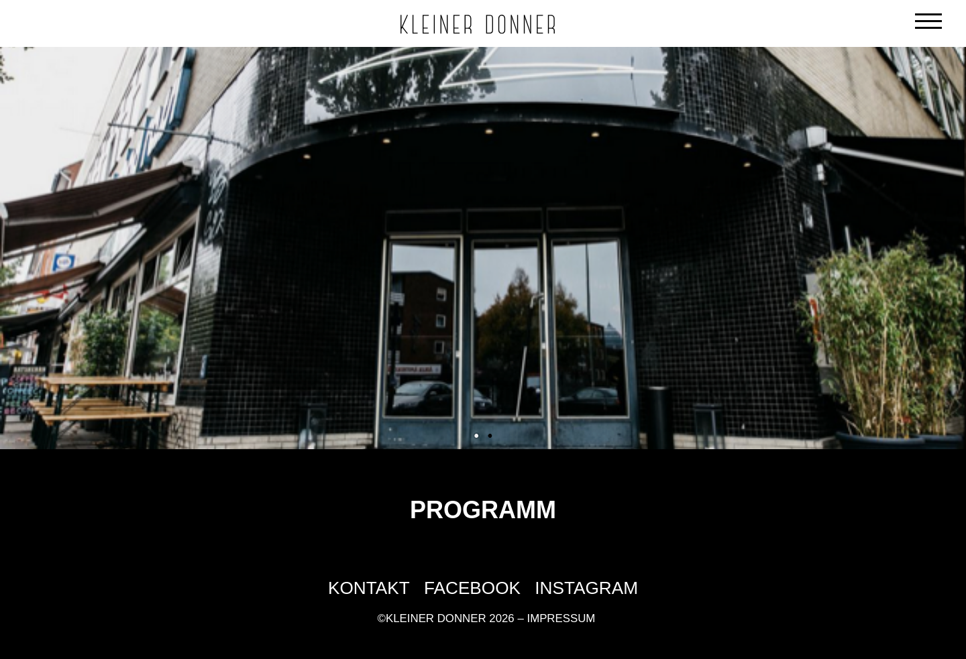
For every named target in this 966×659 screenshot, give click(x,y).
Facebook (472, 588)
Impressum (561, 618)
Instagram (586, 588)
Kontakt (369, 588)
